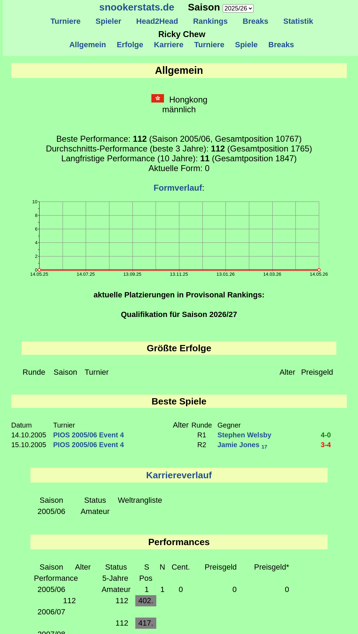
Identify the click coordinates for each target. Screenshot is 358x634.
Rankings (210, 21)
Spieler (108, 21)
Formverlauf (177, 187)
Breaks (255, 21)
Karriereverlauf (179, 475)
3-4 (326, 445)
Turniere (65, 21)
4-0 (326, 435)
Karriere (169, 44)
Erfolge (130, 44)
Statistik (298, 21)
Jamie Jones (242, 445)
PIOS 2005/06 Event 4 (88, 435)
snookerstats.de (136, 7)
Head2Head (157, 21)
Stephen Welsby (244, 435)
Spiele (246, 44)
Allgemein (87, 44)
